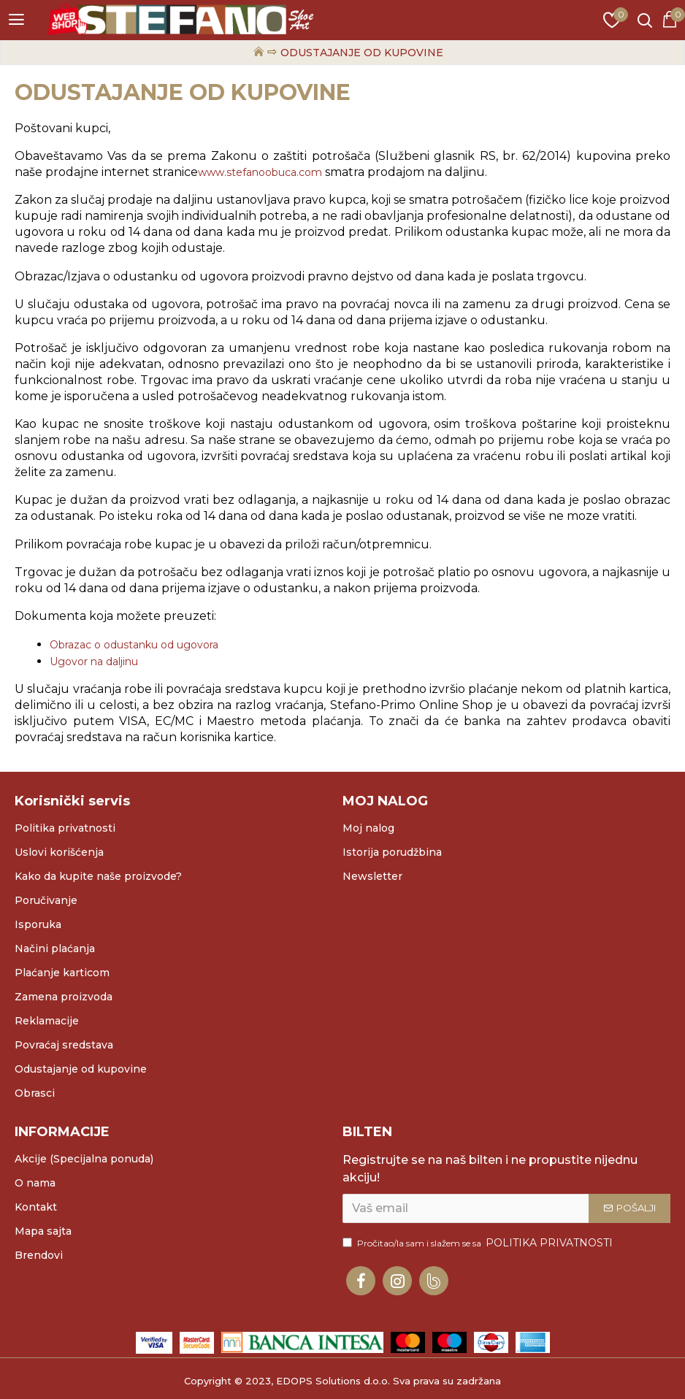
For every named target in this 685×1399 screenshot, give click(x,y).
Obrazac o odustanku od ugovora (134, 644)
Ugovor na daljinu (94, 661)
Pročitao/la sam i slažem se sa (478, 1243)
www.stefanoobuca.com (260, 172)
